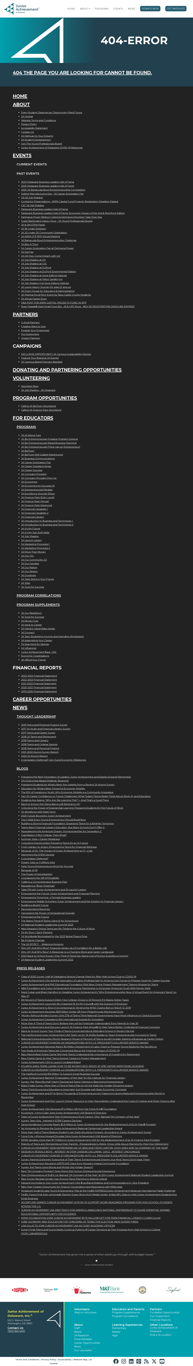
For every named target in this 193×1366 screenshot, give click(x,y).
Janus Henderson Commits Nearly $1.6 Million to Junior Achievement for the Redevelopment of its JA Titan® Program (88, 1124)
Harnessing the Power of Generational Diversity (48, 913)
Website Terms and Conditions (38, 120)
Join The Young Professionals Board (41, 143)
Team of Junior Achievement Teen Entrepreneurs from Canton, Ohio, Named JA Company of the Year (80, 1116)
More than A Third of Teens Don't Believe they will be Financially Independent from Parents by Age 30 (79, 1023)
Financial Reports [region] (160, 1319)
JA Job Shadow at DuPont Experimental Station (48, 271)
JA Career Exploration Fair (36, 462)
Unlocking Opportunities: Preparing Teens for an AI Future (54, 843)
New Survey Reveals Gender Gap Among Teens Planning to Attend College (64, 1178)
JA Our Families (30, 563)
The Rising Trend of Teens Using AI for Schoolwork (49, 920)
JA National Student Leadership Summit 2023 (47, 924)
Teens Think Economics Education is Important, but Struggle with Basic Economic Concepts (73, 1089)
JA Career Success (31, 470)
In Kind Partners (30, 322)
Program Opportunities (45, 398)
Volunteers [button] (82, 1309)
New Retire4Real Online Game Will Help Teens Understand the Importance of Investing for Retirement (80, 1054)
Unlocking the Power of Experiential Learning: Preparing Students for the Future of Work (72, 807)
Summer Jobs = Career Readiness (40, 839)
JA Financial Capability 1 (34, 509)
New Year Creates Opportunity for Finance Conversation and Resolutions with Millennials (71, 1186)
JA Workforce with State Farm (38, 811)
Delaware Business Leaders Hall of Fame (44, 209)
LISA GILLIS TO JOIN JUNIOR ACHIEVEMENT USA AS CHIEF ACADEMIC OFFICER (68, 1225)
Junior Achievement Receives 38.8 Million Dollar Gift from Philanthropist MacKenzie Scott (72, 1011)
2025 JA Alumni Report (34, 756)
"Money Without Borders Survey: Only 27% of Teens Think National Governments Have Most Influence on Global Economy (91, 1015)
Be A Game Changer (33, 940)
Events (118, 8)
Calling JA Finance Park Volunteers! (41, 410)
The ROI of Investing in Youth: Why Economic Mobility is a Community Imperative (67, 792)
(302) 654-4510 (16, 1331)
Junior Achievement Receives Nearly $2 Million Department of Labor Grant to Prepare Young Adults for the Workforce (89, 1046)
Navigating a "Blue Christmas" (38, 885)
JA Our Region (29, 571)
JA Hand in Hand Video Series (38, 628)
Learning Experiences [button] (127, 1324)
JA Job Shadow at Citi (33, 259)
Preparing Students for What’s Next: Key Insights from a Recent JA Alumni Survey (68, 784)
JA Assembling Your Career (36, 640)
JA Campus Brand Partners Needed (41, 361)
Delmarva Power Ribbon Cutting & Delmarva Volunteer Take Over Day (61, 217)
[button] (89, 8)
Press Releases (31, 968)
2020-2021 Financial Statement (39, 687)
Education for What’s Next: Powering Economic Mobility (53, 788)
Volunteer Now (29, 386)
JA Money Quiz (29, 620)
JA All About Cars (31, 435)
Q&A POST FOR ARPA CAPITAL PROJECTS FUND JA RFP (53, 302)
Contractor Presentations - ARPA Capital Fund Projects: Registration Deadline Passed (69, 201)
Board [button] (78, 1331)
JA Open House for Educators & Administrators (47, 291)
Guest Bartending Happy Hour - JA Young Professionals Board (56, 221)
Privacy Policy (29, 124)
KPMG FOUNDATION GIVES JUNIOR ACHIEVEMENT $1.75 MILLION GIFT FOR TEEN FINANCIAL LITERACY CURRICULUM (90, 1218)
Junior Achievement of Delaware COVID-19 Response (52, 147)
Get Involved (176, 8)
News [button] (77, 1346)
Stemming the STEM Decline (37, 854)
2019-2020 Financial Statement (39, 691)
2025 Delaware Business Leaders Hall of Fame (47, 185)
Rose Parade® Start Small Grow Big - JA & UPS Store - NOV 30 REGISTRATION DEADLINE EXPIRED (77, 306)
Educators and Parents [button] (128, 1309)
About (84, 8)
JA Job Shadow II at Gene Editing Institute (45, 283)
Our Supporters (30, 334)
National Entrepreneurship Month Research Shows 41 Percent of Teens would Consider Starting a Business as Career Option (92, 1039)
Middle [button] (116, 1331)
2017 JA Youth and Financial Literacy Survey (45, 728)
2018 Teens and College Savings (39, 744)
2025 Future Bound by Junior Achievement (46, 815)
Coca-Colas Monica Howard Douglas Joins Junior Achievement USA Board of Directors (71, 1136)
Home (71, 8)
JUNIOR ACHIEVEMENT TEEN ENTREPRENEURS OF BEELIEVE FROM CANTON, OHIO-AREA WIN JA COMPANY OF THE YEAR (94, 1147)
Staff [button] (77, 1328)
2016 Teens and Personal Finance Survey (44, 724)
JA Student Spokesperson (36, 139)
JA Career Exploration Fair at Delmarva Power (47, 248)
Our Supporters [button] (159, 1316)
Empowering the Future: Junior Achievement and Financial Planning (60, 893)
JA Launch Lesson (31, 540)
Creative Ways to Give (33, 326)
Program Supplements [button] (126, 1312)
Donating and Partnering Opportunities (67, 370)
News (131, 8)
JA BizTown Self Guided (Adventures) (42, 454)
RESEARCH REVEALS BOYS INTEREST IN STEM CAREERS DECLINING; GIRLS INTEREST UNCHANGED (80, 1151)
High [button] (115, 1335)
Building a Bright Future (35, 905)
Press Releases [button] (83, 1339)
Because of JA (29, 870)
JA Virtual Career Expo (34, 298)
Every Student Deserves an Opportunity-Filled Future (51, 112)
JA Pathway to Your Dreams (37, 136)
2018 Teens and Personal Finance (40, 748)
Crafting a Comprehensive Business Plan (44, 881)
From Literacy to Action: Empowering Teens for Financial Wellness (59, 847)
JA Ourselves (28, 575)
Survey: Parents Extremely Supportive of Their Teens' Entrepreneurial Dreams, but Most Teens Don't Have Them (85, 1159)
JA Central (27, 116)
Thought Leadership (36, 716)
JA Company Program (34, 474)
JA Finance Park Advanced (36, 505)
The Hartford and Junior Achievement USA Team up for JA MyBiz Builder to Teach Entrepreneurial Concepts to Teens (88, 1035)
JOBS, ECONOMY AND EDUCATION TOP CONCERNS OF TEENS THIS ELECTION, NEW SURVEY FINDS (79, 1221)
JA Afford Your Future (33, 659)
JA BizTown (27, 450)
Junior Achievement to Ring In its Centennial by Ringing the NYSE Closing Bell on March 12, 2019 (76, 1007)
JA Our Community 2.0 (34, 559)
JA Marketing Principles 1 (35, 544)
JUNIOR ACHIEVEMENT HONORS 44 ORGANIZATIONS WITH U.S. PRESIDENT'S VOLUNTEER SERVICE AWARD (85, 1070)
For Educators (33, 418)
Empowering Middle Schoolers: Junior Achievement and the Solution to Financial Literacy (72, 901)
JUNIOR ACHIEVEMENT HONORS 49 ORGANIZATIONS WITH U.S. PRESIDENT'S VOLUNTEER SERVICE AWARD (85, 1042)
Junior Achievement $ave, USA (38, 652)
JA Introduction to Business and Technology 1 (47, 520)
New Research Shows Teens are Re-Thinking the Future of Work (58, 928)
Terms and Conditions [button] (27, 1359)
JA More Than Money (33, 551)
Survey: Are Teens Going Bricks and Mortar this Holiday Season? (57, 1167)
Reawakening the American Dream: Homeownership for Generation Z (61, 831)
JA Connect (28, 632)
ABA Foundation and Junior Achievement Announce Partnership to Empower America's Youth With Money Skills (85, 988)
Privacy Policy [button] (48, 1359)
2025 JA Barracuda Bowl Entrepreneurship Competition (53, 189)
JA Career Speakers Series (36, 466)
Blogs (22, 768)
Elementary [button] (119, 1328)
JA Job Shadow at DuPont (36, 267)
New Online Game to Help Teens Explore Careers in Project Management (63, 1058)
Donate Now (150, 8)
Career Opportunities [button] (87, 1342)
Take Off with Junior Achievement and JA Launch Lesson (53, 889)
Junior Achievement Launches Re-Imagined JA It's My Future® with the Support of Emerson (74, 1003)
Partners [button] (156, 1309)
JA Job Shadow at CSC (34, 263)
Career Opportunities (42, 699)
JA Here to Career (31, 624)
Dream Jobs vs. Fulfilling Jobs (38, 862)
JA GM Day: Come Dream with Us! (40, 255)
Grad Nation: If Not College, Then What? (44, 835)
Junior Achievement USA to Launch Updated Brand (51, 1062)
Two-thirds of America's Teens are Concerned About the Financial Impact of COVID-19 (70, 1050)
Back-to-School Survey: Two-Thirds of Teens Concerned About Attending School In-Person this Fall (77, 1031)
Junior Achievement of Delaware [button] (163, 1329)
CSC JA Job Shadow (32, 205)
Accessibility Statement (34, 128)
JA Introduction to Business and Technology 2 (47, 524)
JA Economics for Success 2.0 (38, 485)
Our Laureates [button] (83, 1350)
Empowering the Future (35, 916)
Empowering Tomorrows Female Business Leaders (51, 897)
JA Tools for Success (32, 587)
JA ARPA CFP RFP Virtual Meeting (40, 236)
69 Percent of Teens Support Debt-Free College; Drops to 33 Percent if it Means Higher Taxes (75, 999)
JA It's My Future (30, 528)
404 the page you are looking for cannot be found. (82, 73)
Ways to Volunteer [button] (85, 1312)
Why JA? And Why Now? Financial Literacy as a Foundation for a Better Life (64, 948)
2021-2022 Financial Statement (38, 683)
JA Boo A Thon (29, 244)
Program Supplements (38, 604)
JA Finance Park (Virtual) (35, 501)
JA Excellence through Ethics (38, 493)
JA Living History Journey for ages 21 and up (46, 287)
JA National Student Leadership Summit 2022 (47, 959)
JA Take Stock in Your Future (37, 579)
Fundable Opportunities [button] (164, 1312)
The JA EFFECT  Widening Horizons (42, 944)
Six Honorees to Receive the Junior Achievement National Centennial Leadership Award (71, 1128)
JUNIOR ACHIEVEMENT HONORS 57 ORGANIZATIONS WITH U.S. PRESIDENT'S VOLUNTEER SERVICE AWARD (84, 1155)
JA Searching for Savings (35, 644)
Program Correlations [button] (125, 1316)
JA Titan (25, 583)
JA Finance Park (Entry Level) (38, 497)
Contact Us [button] (15, 1328)
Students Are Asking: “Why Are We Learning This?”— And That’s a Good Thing (65, 800)
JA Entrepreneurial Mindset (37, 489)
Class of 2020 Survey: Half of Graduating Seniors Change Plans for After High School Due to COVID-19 (78, 976)
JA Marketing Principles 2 (35, 548)
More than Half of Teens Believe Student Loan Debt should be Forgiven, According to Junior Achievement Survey (86, 1132)
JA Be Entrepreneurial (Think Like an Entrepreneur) (50, 446)
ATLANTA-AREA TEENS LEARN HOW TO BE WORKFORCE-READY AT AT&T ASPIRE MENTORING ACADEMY (82, 1066)
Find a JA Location (160, 1334)
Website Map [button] (80, 1359)
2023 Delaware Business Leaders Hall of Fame (47, 182)
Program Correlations (39, 595)
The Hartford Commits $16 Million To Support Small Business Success (60, 1073)
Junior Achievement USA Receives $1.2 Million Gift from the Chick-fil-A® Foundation (69, 1109)
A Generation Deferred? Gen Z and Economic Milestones (53, 760)
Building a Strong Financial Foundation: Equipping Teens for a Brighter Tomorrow (67, 823)
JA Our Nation (29, 567)
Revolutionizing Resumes (35, 909)
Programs (102, 8)
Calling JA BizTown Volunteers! (38, 406)
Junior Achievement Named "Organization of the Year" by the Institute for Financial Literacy (73, 1077)
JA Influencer (28, 648)
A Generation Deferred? (34, 858)
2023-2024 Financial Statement (39, 675)
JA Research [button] (81, 1335)
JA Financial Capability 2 (34, 513)
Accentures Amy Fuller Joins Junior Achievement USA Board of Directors (63, 1112)
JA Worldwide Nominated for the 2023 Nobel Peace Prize (54, 936)
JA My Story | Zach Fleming (36, 932)
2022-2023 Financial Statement (39, 679)
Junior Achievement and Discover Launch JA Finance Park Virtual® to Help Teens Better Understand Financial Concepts (90, 1027)
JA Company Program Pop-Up (39, 478)
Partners (25, 314)
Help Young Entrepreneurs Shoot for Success (47, 866)
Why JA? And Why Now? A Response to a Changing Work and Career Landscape (67, 952)
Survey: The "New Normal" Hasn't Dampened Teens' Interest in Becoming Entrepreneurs (72, 1081)
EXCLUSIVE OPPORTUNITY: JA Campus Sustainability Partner (56, 354)
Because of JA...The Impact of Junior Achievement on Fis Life (56, 850)
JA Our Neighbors (31, 613)
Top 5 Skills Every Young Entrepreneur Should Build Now (53, 819)
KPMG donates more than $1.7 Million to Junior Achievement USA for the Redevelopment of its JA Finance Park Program (90, 1140)
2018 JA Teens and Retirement (38, 736)
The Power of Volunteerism (36, 874)
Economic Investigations (35, 655)
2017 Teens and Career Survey (38, 732)
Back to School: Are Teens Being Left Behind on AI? (50, 804)
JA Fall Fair (27, 252)
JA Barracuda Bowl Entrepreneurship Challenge (48, 240)
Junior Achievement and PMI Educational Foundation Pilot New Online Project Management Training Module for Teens (89, 984)
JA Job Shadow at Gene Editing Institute (44, 275)
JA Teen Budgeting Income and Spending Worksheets (52, 636)
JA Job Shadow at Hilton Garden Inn (42, 279)
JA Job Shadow (30, 536)
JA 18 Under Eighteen (33, 228)
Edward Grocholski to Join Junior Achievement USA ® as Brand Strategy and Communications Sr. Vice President (85, 1182)
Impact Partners (30, 338)
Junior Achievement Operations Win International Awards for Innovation (62, 1019)
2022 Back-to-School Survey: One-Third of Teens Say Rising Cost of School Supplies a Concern (74, 955)
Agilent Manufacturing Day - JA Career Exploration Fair (52, 193)
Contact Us (27, 132)
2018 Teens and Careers (34, 740)
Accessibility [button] (64, 1359)
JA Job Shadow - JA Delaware (38, 390)
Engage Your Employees (35, 330)
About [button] (78, 1324)
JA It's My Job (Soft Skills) (35, 532)
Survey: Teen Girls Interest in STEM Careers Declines (51, 1120)
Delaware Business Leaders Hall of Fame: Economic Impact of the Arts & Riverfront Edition (73, 213)
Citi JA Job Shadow (32, 197)
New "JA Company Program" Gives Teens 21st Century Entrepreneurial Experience (68, 1171)
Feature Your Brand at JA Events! (40, 357)
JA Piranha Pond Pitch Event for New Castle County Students (56, 294)
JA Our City (27, 555)
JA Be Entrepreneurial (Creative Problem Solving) (49, 439)
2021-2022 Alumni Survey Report (40, 752)
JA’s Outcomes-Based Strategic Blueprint (45, 780)
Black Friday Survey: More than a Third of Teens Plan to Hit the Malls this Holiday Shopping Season (77, 1085)
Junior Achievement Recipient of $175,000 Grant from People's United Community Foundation (75, 1163)
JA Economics (29, 481)
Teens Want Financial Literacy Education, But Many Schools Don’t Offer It (62, 827)
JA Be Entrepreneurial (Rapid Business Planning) (49, 443)
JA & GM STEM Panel (33, 224)
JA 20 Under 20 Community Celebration (44, 232)
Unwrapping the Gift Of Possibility (40, 878)
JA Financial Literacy (32, 517)
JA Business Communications (38, 458)
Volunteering (31, 378)
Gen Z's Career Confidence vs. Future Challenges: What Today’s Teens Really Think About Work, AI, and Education (86, 796)
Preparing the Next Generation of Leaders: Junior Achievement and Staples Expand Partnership (76, 776)
